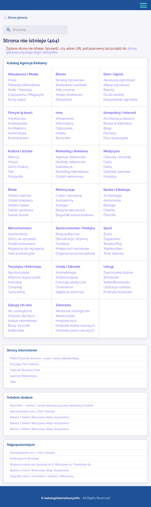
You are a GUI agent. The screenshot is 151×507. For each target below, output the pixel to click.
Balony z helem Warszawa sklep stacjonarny (39, 417)
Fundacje (62, 244)
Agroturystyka (18, 272)
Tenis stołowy (113, 253)
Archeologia (112, 195)
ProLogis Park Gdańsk (24, 364)
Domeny (109, 133)
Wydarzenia (65, 119)
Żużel (107, 234)
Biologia (109, 205)
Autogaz (62, 205)
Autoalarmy (64, 200)
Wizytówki (111, 277)
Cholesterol (64, 287)
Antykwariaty (17, 123)
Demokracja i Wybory (72, 239)
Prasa (12, 80)
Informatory (64, 123)
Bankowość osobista (71, 85)
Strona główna (17, 17)
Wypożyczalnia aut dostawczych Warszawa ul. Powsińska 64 (50, 464)
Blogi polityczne (68, 234)
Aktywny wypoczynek (24, 277)
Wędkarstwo (112, 249)
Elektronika (16, 330)
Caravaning (16, 292)
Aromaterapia (66, 272)
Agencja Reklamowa (23, 376)
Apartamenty (18, 234)
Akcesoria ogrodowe (119, 80)
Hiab (13, 381)
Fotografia (15, 176)
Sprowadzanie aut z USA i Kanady (32, 411)
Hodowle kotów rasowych (75, 326)
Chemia (109, 210)
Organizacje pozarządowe (75, 253)
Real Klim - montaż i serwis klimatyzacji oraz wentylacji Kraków (51, 405)
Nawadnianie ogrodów (120, 99)
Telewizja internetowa (24, 85)
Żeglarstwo (111, 239)
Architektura (17, 128)
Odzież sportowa (20, 210)
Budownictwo (18, 138)
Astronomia (112, 200)
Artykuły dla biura (21, 316)
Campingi (15, 287)
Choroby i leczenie (117, 157)
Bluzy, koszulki (19, 326)
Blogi (107, 128)
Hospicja (110, 176)
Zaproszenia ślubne (118, 272)
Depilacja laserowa (70, 292)
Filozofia (109, 215)
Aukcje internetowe (22, 321)
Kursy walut (17, 99)
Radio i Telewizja (20, 90)
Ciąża (107, 162)
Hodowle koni (66, 321)
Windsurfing (112, 244)
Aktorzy (13, 157)
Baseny (109, 90)
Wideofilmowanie (116, 282)
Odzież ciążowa (19, 195)
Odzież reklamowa (69, 176)
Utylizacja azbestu (117, 287)
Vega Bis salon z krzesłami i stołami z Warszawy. (42, 476)
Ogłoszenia (64, 128)
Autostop (15, 282)
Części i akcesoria (69, 195)
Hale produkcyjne (21, 253)
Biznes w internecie (117, 123)
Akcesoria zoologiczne (72, 311)
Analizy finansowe (69, 95)
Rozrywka (63, 138)
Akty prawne (65, 90)
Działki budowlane (21, 244)
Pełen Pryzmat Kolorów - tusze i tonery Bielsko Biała (44, 358)
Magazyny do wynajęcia (26, 249)
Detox (107, 167)
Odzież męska (18, 205)
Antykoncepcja (67, 277)
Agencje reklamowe (71, 157)
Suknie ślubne (18, 215)
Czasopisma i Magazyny (26, 95)
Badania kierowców (70, 210)
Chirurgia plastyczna (71, 282)
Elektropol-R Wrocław (24, 458)
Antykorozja (17, 119)
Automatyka (17, 133)
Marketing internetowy (72, 172)
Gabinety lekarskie (116, 172)
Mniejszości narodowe (72, 249)
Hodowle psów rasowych (75, 330)
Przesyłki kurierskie (117, 292)
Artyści (13, 162)
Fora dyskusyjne (115, 138)
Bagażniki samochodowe (74, 215)
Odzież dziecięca (20, 200)
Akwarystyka (65, 316)
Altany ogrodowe (116, 85)
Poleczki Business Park (25, 370)
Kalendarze (64, 167)
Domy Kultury (18, 167)
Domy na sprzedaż (22, 239)
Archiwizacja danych (118, 119)
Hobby (61, 133)
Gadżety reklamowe (71, 162)
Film (11, 172)
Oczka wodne (113, 95)
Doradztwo (64, 99)
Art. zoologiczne (20, 311)
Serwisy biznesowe (70, 80)
